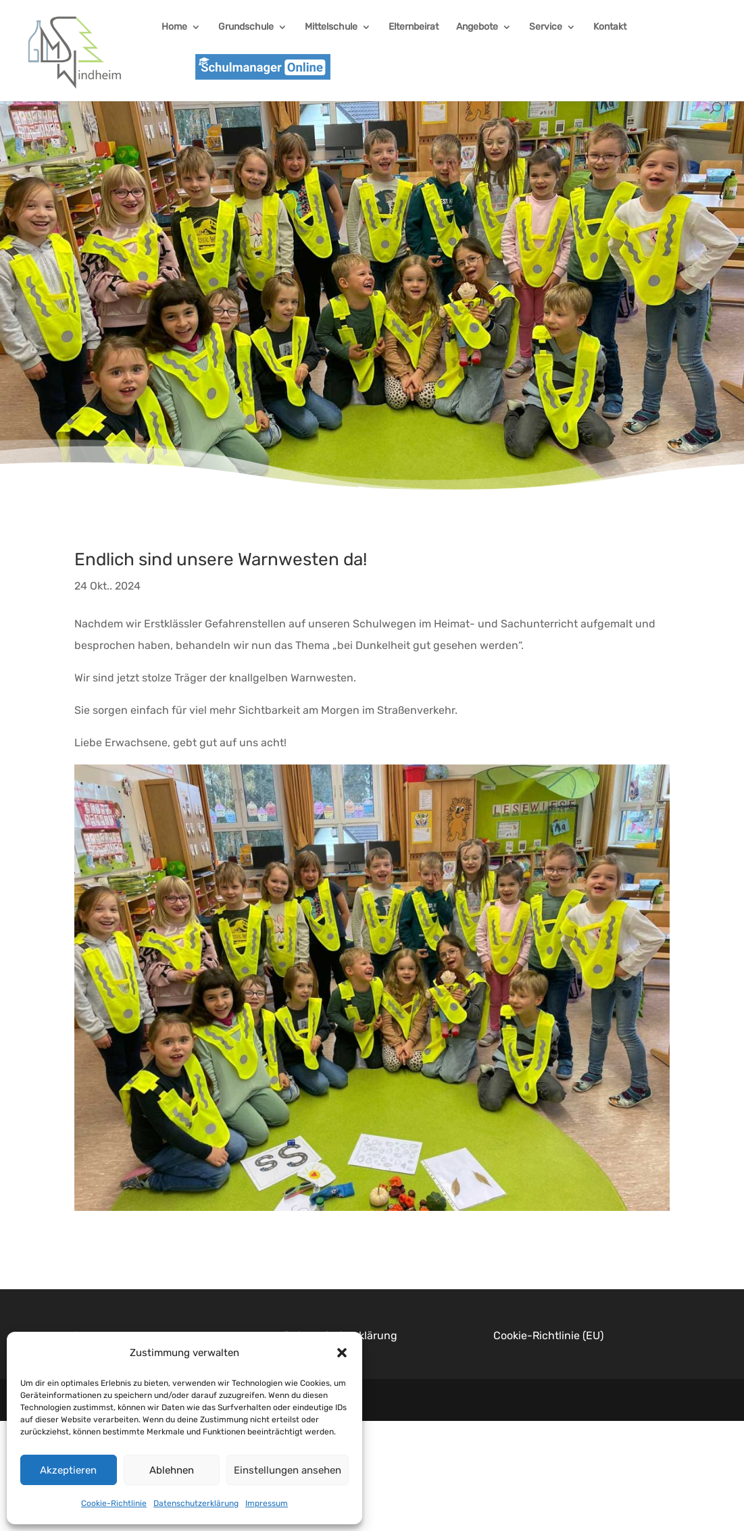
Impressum (266, 1503)
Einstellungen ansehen (287, 1470)
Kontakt (609, 27)
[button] (342, 1352)
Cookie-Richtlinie (114, 1503)
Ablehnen (171, 1470)
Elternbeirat (414, 27)
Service (545, 27)
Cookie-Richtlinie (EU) (548, 1335)
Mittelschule (331, 27)
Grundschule (246, 27)
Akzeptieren (68, 1470)
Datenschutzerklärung (196, 1503)
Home (174, 27)
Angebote (477, 27)
